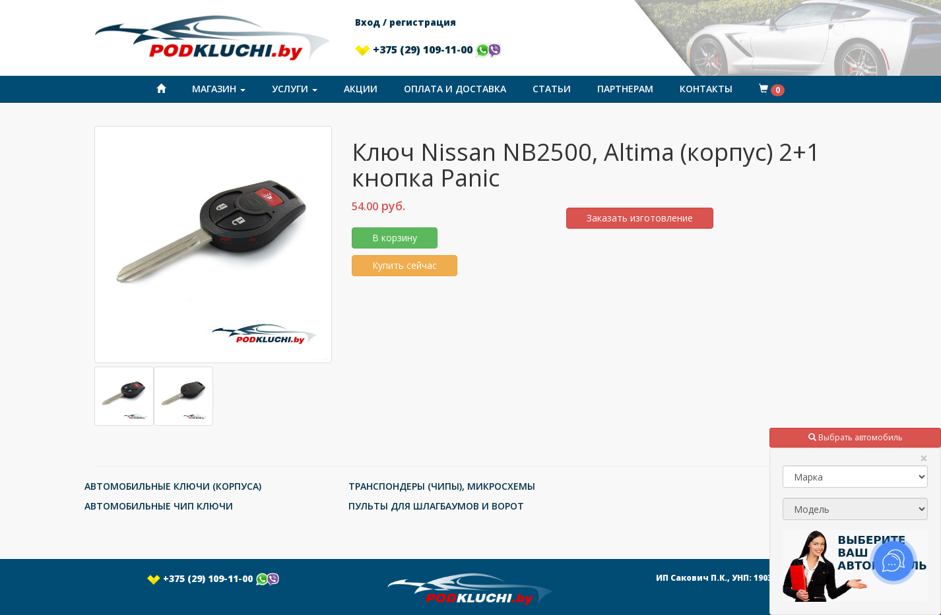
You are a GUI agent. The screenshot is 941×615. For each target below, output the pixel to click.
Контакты (706, 88)
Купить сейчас (404, 265)
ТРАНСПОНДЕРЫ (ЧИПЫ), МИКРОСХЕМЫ (441, 486)
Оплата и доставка (455, 88)
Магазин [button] (218, 88)
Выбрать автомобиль (855, 437)
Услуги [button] (294, 88)
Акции (360, 88)
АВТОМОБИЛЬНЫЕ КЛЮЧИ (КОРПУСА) (172, 486)
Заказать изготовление (640, 218)
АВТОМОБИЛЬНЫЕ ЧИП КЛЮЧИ (158, 506)
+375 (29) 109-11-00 (428, 49)
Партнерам (625, 88)
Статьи (552, 88)
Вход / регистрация (405, 22)
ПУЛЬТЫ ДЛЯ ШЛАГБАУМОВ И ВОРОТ (436, 506)
